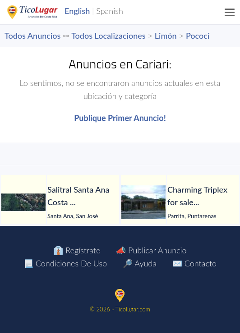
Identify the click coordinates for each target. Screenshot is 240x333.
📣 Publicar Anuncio (151, 250)
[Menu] (230, 12)
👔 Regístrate (76, 250)
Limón (166, 35)
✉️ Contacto (194, 263)
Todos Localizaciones (108, 35)
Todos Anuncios (32, 35)
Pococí (197, 35)
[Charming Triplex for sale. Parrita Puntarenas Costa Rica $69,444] (143, 202)
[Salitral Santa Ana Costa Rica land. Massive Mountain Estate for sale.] (23, 202)
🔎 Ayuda (140, 263)
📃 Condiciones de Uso (65, 263)
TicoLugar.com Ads (42, 12)
